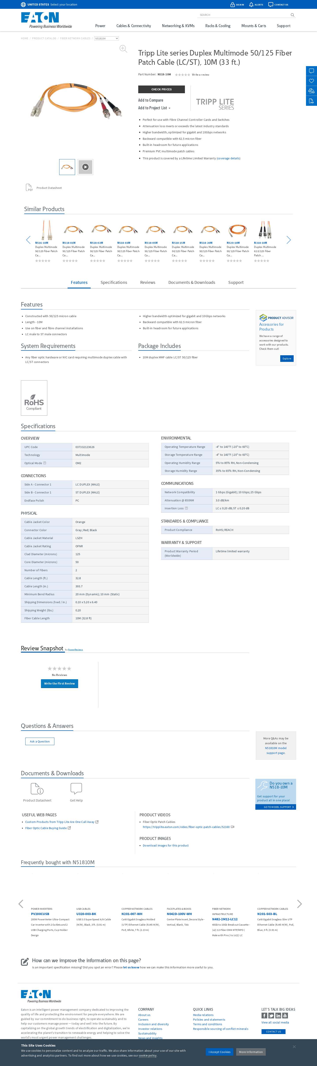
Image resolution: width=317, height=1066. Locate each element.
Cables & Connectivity (133, 25)
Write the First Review (59, 683)
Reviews (147, 282)
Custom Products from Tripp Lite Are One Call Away (59, 822)
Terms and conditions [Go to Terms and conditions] (207, 1024)
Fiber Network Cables (75, 38)
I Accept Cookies (220, 1052)
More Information (251, 1052)
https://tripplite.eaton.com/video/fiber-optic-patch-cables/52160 (186, 827)
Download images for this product (166, 845)
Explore (287, 358)
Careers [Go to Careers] (143, 1019)
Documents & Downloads (191, 282)
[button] (29, 240)
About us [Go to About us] (144, 1015)
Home (24, 38)
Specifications (114, 282)
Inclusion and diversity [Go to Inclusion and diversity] (153, 1024)
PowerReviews (75, 649)
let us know (131, 967)
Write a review (200, 74)
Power (100, 25)
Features (79, 282)
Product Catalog (44, 38)
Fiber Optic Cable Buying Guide (46, 828)
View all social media (275, 1022)
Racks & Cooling (217, 25)
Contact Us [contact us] (273, 1031)
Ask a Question (40, 741)
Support (283, 25)
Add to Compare (150, 99)
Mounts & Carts (253, 25)
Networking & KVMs (178, 25)
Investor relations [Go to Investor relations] (150, 1029)
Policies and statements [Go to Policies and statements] (209, 1019)
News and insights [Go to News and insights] (150, 1038)
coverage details (228, 158)
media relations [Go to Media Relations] (203, 1015)
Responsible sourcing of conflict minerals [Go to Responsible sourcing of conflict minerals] (220, 1029)
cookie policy (148, 1055)
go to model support (279, 807)
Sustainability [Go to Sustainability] (147, 1033)
